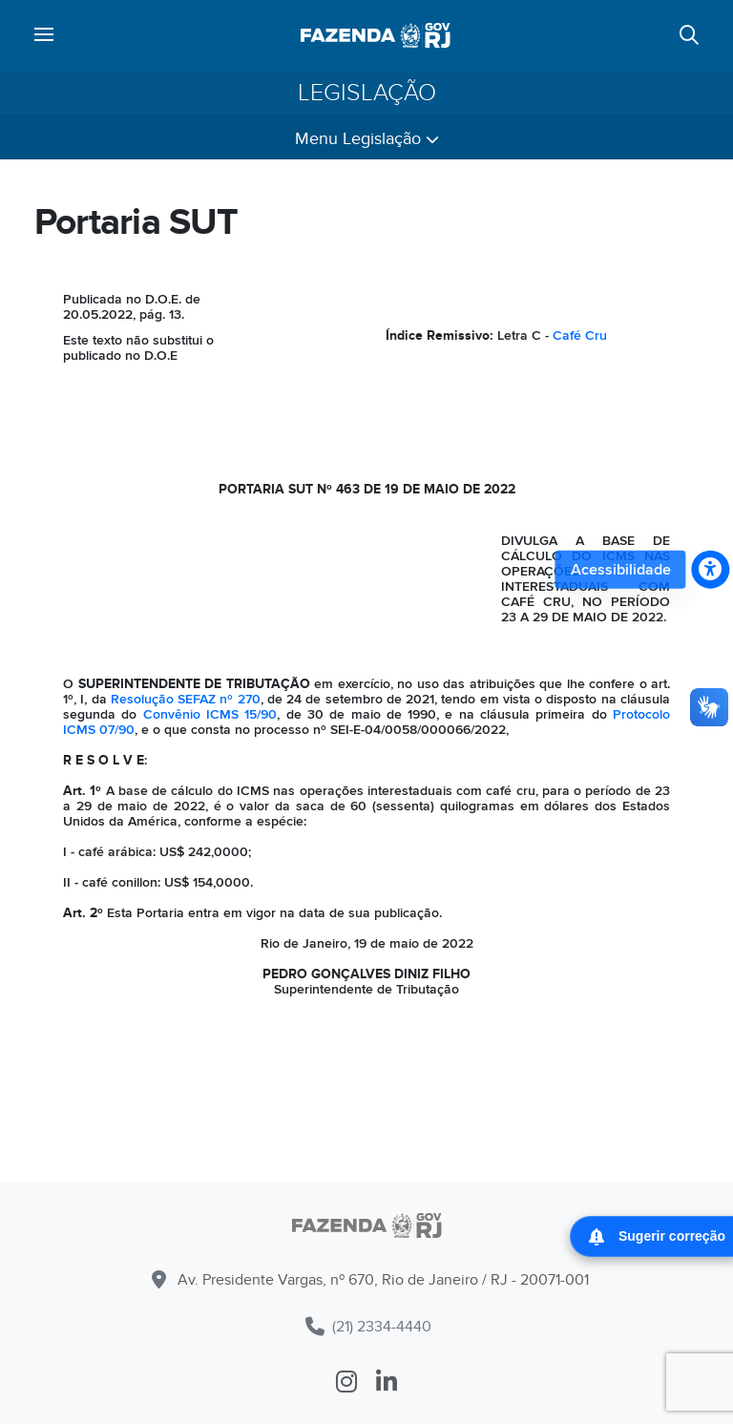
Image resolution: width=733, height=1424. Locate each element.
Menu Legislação (367, 139)
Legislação (367, 92)
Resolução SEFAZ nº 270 (186, 699)
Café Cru (580, 335)
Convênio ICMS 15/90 (210, 714)
